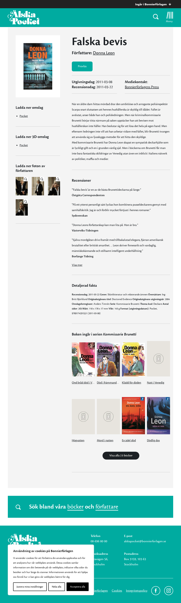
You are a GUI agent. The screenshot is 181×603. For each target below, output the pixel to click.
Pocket (24, 116)
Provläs (82, 66)
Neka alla (56, 586)
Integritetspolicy (136, 591)
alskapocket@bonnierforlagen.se (145, 541)
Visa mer (77, 265)
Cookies (117, 591)
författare (106, 507)
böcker (75, 507)
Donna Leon (104, 53)
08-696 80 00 (99, 541)
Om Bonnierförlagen (94, 591)
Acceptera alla (77, 586)
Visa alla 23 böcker (120, 455)
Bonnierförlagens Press (142, 87)
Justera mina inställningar (30, 586)
